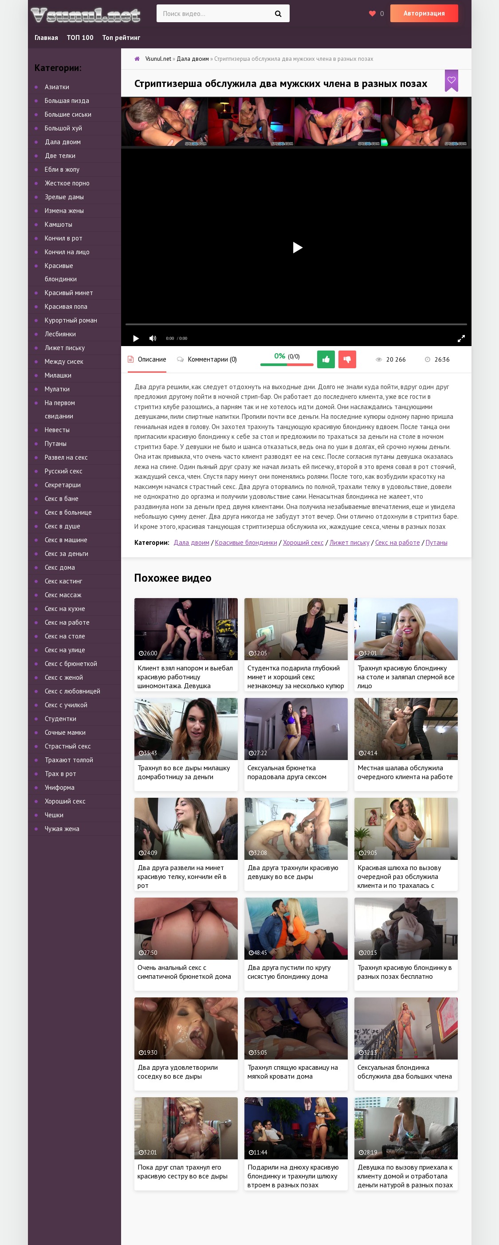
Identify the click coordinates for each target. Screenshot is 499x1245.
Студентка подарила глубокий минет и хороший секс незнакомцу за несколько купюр (296, 676)
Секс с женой (64, 677)
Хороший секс (303, 542)
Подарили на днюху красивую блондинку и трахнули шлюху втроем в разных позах (293, 1175)
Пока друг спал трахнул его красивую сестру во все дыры (183, 1171)
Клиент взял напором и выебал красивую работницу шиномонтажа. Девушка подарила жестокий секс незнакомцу (185, 685)
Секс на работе (397, 542)
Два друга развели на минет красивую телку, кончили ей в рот (182, 876)
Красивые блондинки (246, 542)
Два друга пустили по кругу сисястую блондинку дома (289, 972)
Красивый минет (69, 292)
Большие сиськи (68, 114)
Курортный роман (71, 320)
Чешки (54, 815)
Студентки (60, 718)
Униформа (60, 787)
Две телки (60, 155)
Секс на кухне (65, 608)
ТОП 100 (80, 37)
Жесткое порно (67, 183)
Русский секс (64, 471)
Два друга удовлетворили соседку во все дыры (178, 1071)
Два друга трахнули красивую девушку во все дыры (293, 872)
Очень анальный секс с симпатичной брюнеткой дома (184, 972)
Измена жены (64, 210)
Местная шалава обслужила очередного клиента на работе (405, 772)
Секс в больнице (68, 512)
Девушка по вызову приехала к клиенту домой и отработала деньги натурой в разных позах (405, 1175)
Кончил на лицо (67, 252)
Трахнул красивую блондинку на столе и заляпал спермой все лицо (406, 676)
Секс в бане (62, 498)
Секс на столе (65, 636)
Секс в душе (62, 526)
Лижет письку (349, 542)
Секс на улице (65, 650)
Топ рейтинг (121, 37)
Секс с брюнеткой (71, 663)
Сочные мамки (65, 732)
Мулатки (57, 389)
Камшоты (58, 224)
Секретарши (63, 485)
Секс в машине (66, 540)
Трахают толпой (69, 760)
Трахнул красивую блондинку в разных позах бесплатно (405, 972)
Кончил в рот (64, 238)
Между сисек (64, 361)
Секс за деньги (66, 553)
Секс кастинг (63, 581)
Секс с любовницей (72, 691)
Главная (46, 37)
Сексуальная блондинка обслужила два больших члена (405, 1071)
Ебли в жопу (62, 169)
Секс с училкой (66, 705)
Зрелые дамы (64, 197)
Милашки (58, 375)
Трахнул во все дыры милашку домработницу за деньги (184, 772)
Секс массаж (63, 595)
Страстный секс (68, 746)
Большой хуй (63, 128)
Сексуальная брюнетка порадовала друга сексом (287, 772)
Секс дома (60, 567)
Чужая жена (62, 828)
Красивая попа (66, 306)
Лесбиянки (60, 334)
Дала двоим (191, 542)
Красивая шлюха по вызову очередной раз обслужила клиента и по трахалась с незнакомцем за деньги (399, 880)
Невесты (57, 430)
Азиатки (57, 87)
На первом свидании (60, 409)
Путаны (437, 542)
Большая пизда (67, 100)
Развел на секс (66, 457)
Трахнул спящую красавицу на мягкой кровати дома (293, 1071)
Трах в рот (60, 773)
